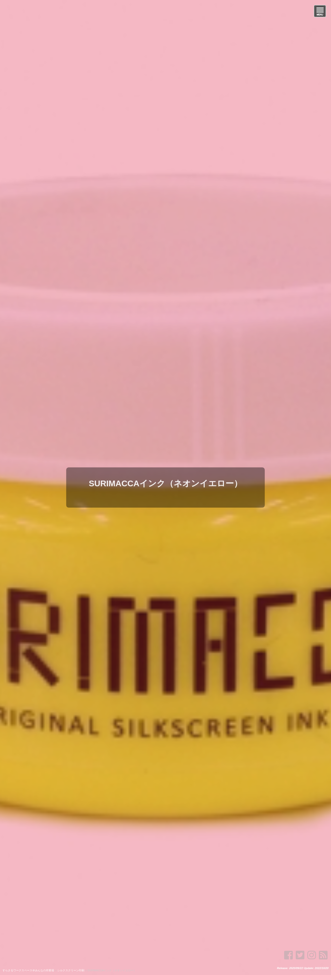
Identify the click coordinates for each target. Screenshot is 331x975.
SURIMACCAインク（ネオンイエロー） (165, 481)
